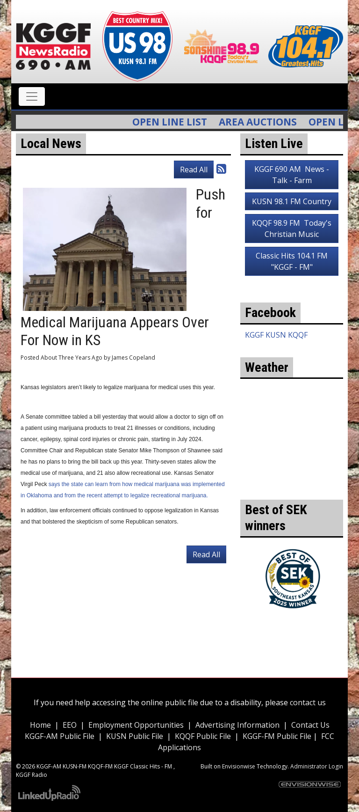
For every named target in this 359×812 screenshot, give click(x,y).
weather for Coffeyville (291, 485)
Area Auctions (263, 121)
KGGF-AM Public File (59, 736)
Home (40, 725)
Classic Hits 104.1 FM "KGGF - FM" (292, 261)
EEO (70, 725)
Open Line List (174, 121)
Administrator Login (316, 766)
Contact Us (310, 725)
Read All (194, 169)
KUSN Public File (134, 736)
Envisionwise (238, 766)
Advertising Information (237, 725)
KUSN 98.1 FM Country (291, 201)
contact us (308, 702)
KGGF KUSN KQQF (276, 335)
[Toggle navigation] (32, 96)
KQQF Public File (203, 736)
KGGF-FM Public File (278, 736)
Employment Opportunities (136, 725)
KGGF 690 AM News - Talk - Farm (291, 174)
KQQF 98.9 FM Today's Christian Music (291, 228)
